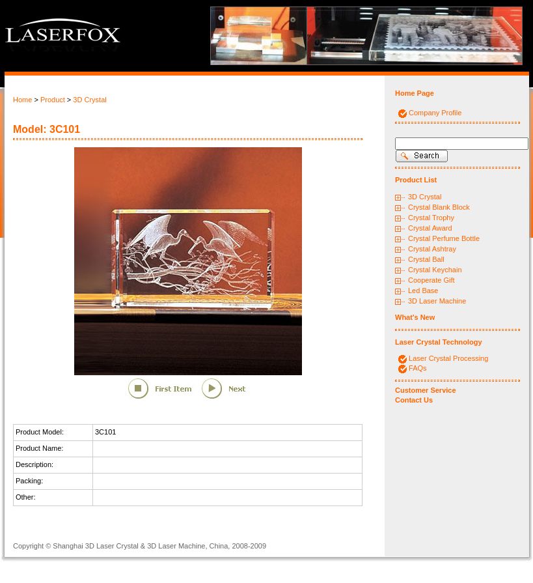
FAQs (418, 368)
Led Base (423, 290)
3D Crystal (89, 100)
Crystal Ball (426, 259)
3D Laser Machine (437, 301)
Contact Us (414, 400)
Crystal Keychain (435, 270)
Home (22, 100)
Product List (416, 180)
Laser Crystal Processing (448, 358)
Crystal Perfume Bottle (444, 238)
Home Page (414, 93)
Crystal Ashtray (432, 249)
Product (52, 100)
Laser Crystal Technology (438, 342)
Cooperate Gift (431, 280)
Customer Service (425, 390)
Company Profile (435, 113)
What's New (415, 317)
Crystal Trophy (431, 217)
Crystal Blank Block (439, 207)
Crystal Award (430, 228)
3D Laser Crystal (112, 546)
